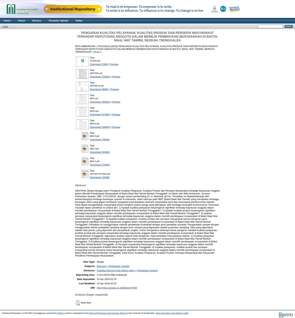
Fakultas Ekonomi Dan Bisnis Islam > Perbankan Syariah (127, 270)
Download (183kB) (100, 177)
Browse (37, 20)
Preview (114, 64)
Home (7, 20)
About (21, 20)
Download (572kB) (100, 114)
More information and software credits (172, 313)
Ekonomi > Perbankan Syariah (113, 266)
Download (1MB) (99, 64)
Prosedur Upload (58, 20)
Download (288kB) (100, 127)
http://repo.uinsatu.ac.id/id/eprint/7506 (117, 287)
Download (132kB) (100, 164)
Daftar (79, 20)
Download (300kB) (100, 101)
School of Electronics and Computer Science (107, 313)
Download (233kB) (100, 76)
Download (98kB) (99, 89)
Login (5, 26)
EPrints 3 (61, 313)
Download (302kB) (100, 152)
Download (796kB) (100, 139)
